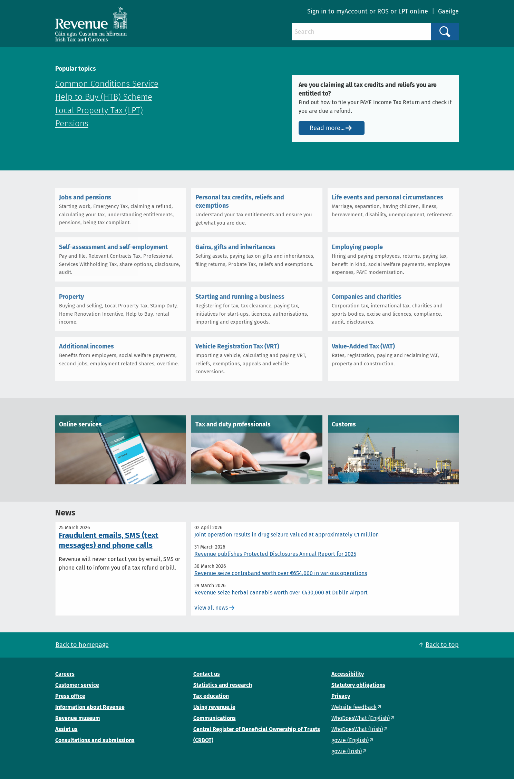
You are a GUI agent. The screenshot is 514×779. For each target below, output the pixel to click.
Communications (214, 718)
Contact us (206, 674)
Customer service (77, 685)
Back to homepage (82, 645)
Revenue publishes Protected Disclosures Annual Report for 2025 (275, 554)
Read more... (327, 128)
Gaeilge (448, 11)
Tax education (211, 696)
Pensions (71, 123)
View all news (211, 607)
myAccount (352, 11)
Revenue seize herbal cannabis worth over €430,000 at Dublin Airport (281, 592)
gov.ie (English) (350, 740)
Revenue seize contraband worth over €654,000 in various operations (280, 573)
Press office (70, 696)
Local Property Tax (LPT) (99, 110)
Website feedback (354, 707)
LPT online (413, 11)
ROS (383, 11)
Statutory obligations (358, 685)
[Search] (361, 31)
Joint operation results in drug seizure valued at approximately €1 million (286, 534)
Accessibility (347, 674)
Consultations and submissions (95, 740)
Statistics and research (222, 685)
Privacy (340, 696)
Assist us (66, 729)
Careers (65, 674)
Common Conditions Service (106, 84)
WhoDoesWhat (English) (360, 718)
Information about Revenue (90, 707)
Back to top (442, 645)
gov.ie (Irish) (346, 751)
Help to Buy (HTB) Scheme (103, 97)
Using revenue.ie (214, 707)
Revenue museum (77, 718)
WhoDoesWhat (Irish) (357, 729)
